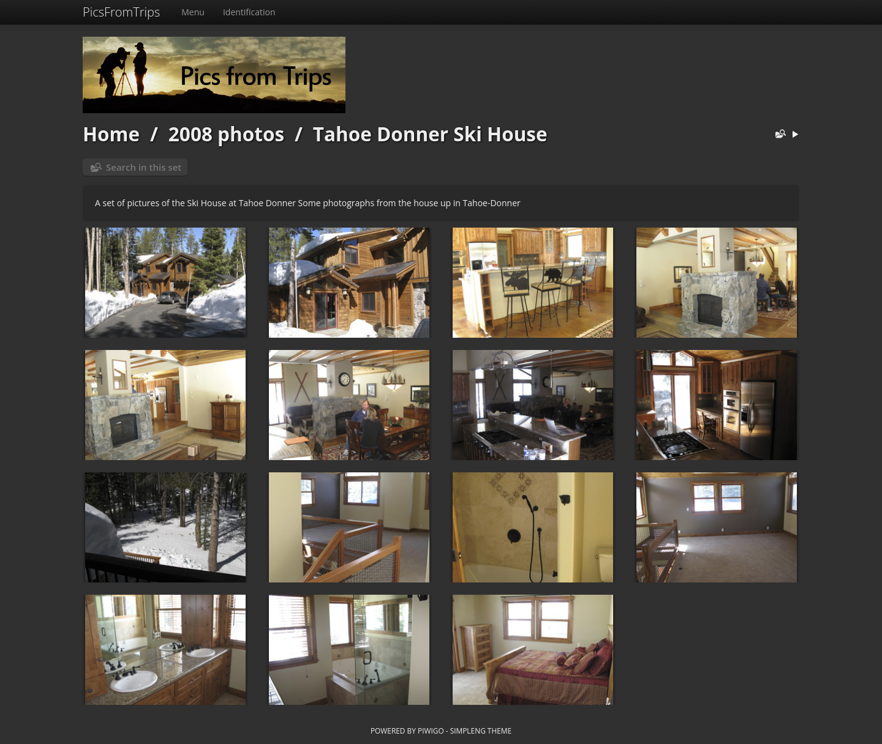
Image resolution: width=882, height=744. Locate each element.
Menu (193, 12)
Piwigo (431, 730)
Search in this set (143, 167)
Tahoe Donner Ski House (430, 134)
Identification (249, 12)
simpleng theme (480, 730)
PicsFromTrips (121, 12)
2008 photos (226, 134)
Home (111, 134)
